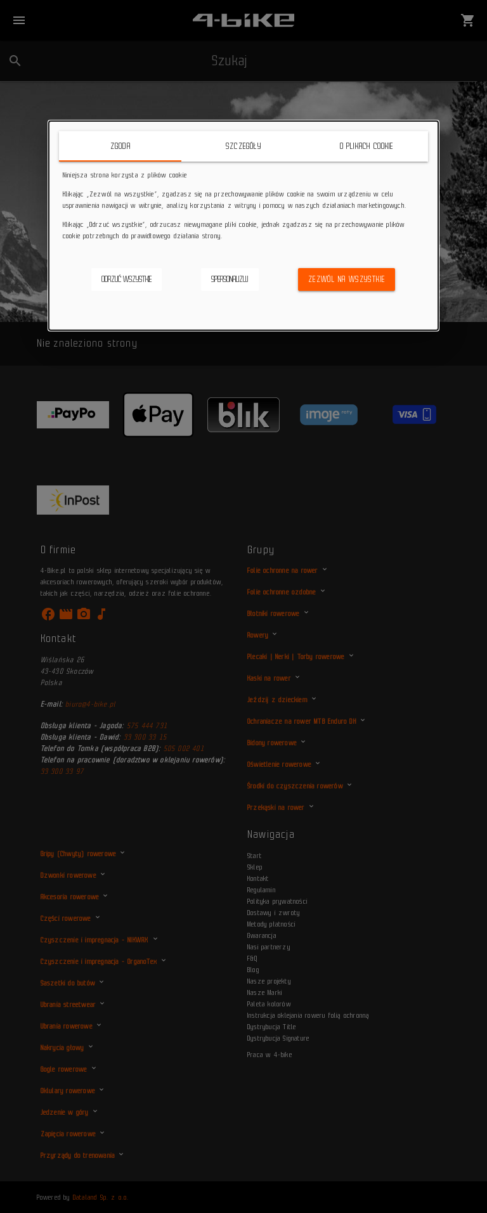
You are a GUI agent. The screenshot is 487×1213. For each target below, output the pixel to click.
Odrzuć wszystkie (126, 279)
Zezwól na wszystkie (347, 279)
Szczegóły (243, 146)
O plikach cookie (367, 146)
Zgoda (120, 146)
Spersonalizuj (230, 279)
